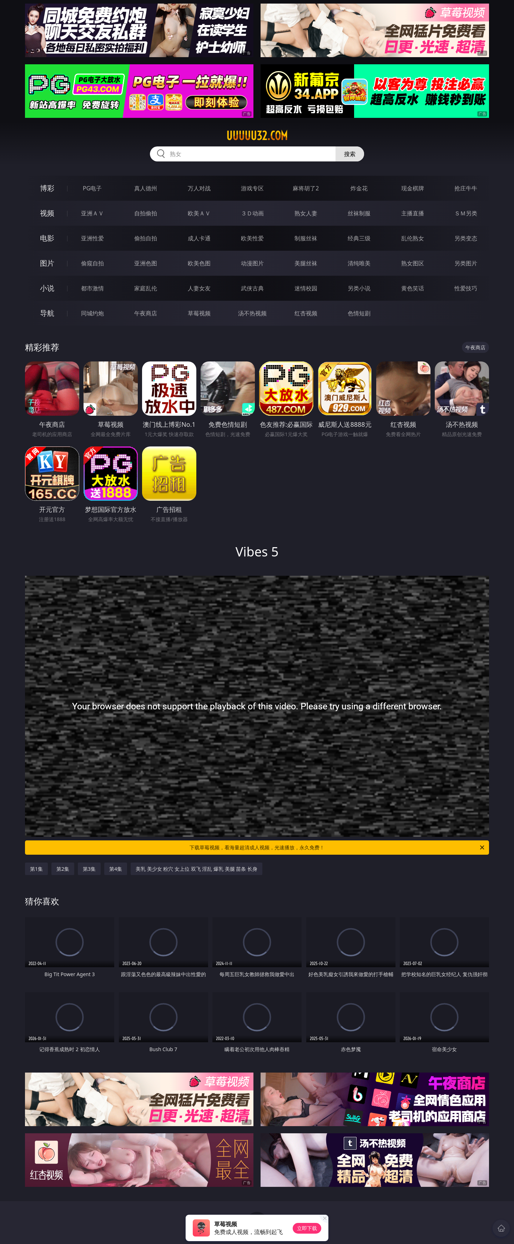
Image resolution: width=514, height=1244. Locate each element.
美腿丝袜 (305, 263)
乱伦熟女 (412, 238)
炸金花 (359, 188)
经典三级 (359, 238)
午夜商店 (145, 313)
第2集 (62, 868)
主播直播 (412, 213)
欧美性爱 (252, 238)
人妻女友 (199, 288)
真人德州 (145, 188)
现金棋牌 (412, 188)
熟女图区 (412, 263)
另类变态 (465, 238)
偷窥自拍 (92, 263)
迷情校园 (305, 288)
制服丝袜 (305, 238)
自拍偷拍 (145, 213)
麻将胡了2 (306, 188)
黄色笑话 (412, 288)
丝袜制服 (359, 213)
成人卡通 (199, 238)
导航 (47, 313)
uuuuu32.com (257, 136)
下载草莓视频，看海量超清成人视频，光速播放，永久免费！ (337, 847)
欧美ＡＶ (199, 213)
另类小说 (359, 288)
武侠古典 (252, 288)
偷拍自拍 (145, 238)
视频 (47, 213)
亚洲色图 (145, 263)
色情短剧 (359, 313)
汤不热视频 (252, 313)
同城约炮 (92, 313)
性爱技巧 (465, 288)
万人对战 (199, 188)
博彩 (47, 188)
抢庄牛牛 (465, 188)
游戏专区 (252, 188)
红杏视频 (305, 313)
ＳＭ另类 (465, 213)
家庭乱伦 (145, 288)
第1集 (36, 868)
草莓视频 (199, 313)
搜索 (350, 154)
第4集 (115, 868)
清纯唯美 (359, 263)
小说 (47, 288)
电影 (47, 238)
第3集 (89, 868)
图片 (47, 263)
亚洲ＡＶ (92, 213)
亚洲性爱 (92, 238)
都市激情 (92, 288)
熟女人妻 (305, 213)
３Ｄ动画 (252, 213)
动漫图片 (252, 263)
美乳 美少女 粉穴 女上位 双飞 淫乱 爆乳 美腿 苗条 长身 (196, 868)
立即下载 (307, 1228)
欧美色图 (199, 263)
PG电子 (92, 188)
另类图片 (465, 263)
